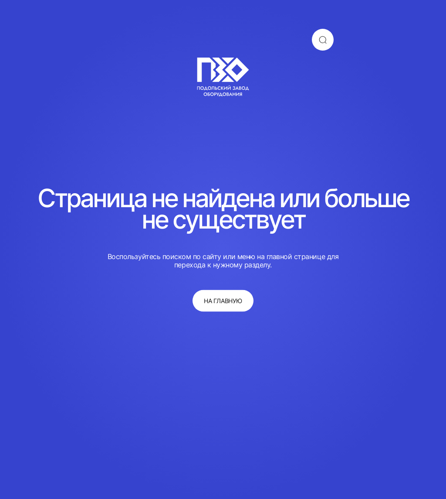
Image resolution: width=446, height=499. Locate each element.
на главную (223, 300)
